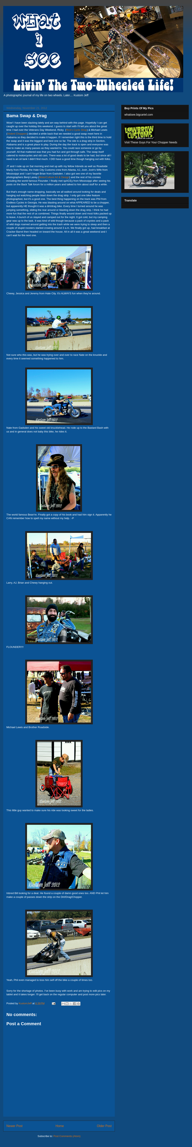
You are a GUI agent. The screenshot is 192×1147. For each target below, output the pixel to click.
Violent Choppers (17, 133)
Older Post (104, 1126)
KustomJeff (25, 1003)
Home (60, 1126)
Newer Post (14, 1126)
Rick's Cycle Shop (76, 129)
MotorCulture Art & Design (54, 177)
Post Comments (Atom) (66, 1136)
